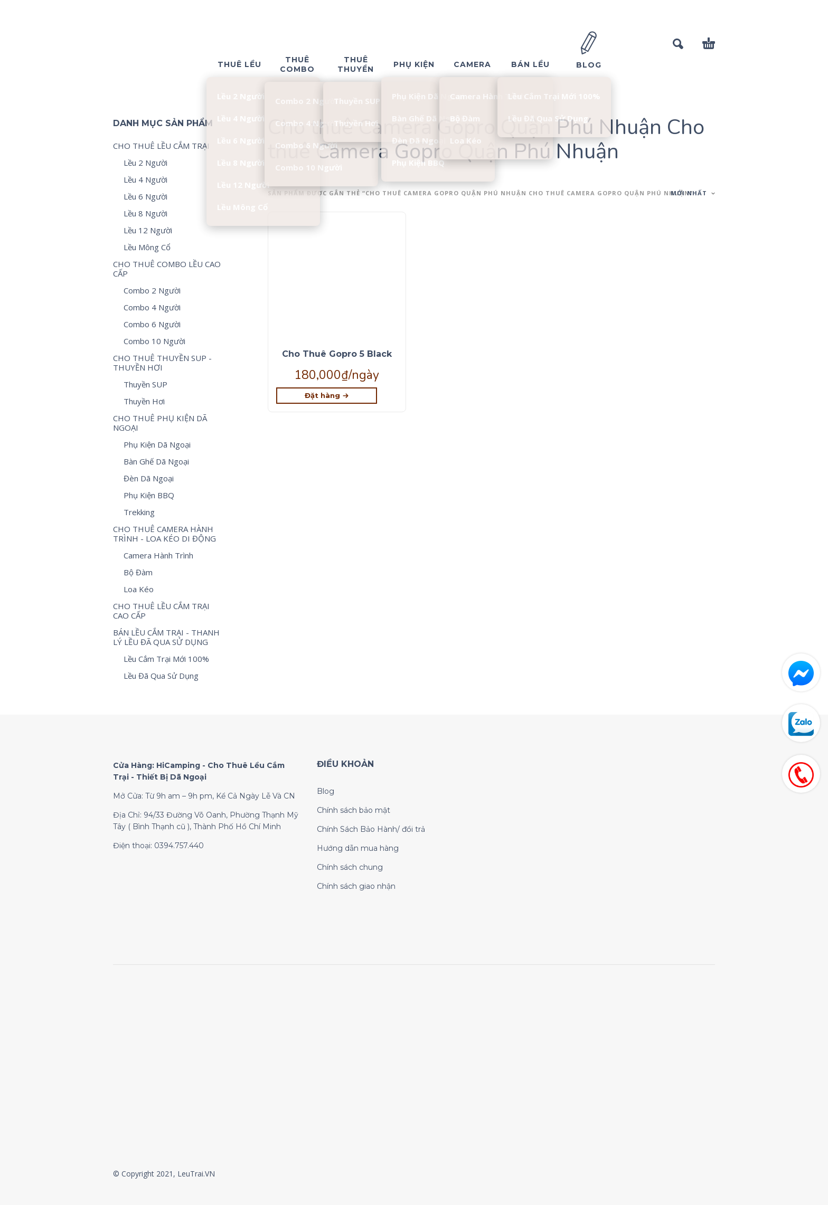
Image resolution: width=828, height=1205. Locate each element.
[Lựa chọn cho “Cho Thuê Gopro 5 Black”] (326, 395)
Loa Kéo (139, 589)
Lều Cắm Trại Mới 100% (166, 658)
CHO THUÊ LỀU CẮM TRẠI (161, 145)
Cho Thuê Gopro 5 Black (337, 354)
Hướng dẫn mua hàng (358, 848)
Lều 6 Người (145, 196)
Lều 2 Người (145, 162)
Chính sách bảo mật (353, 810)
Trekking (139, 512)
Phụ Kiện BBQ (149, 495)
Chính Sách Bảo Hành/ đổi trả (371, 829)
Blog (325, 791)
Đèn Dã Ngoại (149, 478)
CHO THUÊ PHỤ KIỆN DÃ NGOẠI (160, 422)
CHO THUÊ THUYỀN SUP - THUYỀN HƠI (162, 362)
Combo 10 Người (154, 341)
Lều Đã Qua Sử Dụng (161, 675)
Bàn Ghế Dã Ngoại (156, 461)
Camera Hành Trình (158, 555)
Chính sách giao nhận (356, 886)
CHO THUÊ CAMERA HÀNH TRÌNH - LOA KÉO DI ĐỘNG (164, 533)
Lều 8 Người (145, 213)
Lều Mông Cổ (147, 247)
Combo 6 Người (152, 324)
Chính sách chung (350, 867)
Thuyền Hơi (144, 401)
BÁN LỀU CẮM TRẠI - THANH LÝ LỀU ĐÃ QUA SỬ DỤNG (166, 637)
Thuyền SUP (145, 384)
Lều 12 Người (148, 230)
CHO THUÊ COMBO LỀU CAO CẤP (167, 268)
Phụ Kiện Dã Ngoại (157, 444)
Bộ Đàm (138, 572)
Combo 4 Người (152, 307)
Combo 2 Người (152, 290)
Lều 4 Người (145, 179)
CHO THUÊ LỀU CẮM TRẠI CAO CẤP (161, 610)
